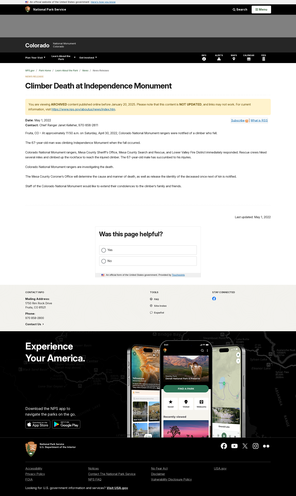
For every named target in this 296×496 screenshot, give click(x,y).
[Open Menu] (261, 9)
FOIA (29, 479)
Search (240, 9)
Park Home (44, 70)
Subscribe (238, 120)
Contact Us (33, 324)
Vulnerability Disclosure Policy (171, 479)
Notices (93, 468)
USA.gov (220, 468)
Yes (110, 250)
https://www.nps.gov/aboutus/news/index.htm (83, 109)
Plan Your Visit (35, 57)
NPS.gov (30, 70)
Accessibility (33, 468)
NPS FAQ (94, 479)
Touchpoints (178, 274)
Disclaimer (158, 474)
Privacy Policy (35, 474)
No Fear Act (159, 468)
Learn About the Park (64, 58)
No (109, 261)
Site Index (158, 305)
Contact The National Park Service (112, 474)
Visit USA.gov (117, 488)
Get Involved (88, 57)
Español (157, 312)
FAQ (154, 299)
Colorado (37, 45)
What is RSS (259, 120)
